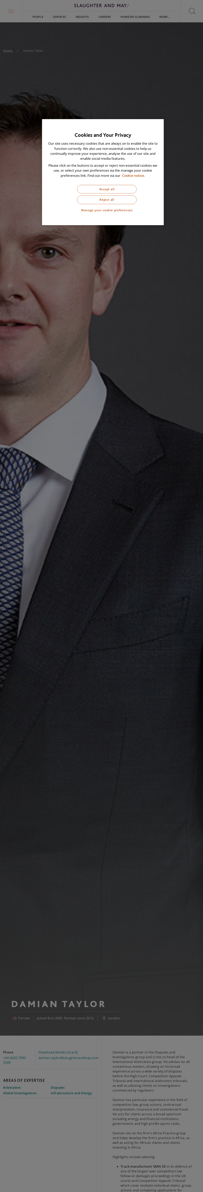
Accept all (107, 189)
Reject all (107, 200)
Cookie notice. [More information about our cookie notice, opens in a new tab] (133, 175)
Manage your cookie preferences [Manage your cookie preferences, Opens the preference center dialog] (107, 210)
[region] (103, 172)
